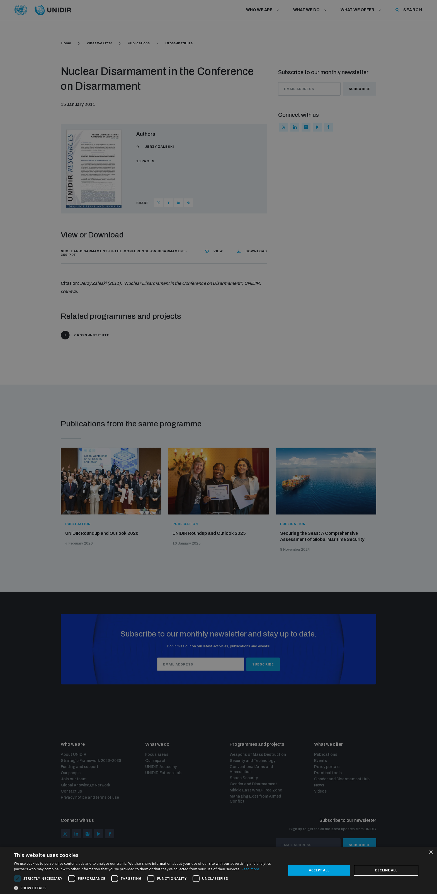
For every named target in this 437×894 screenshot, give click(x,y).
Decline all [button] (386, 870)
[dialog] (218, 447)
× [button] (431, 853)
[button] (146, 887)
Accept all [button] (319, 870)
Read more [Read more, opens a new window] (250, 869)
